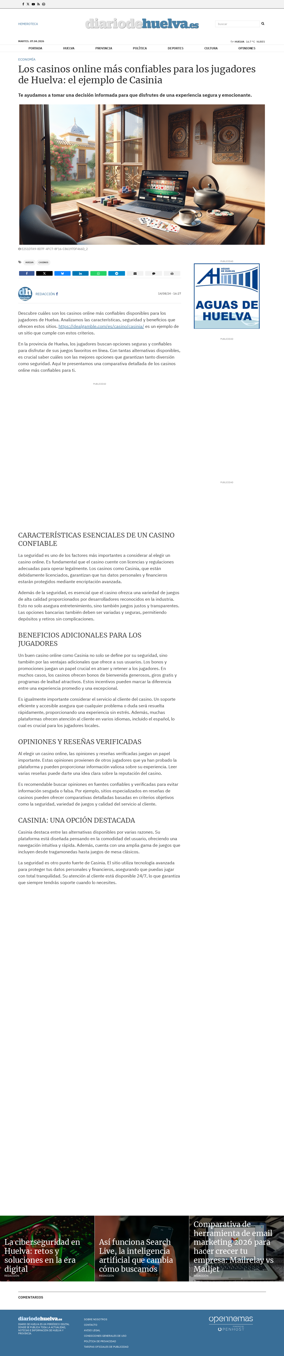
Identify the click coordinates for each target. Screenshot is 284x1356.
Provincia (103, 48)
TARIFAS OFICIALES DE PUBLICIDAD (106, 1346)
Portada (35, 48)
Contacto (90, 1324)
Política (140, 48)
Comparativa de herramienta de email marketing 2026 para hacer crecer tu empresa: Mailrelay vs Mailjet (233, 1247)
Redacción (45, 294)
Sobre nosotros (95, 1319)
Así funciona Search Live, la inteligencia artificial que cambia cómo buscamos (136, 1256)
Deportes (176, 48)
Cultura (211, 48)
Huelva (69, 48)
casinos (43, 262)
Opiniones (246, 48)
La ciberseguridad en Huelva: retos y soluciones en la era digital (42, 1256)
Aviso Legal (92, 1330)
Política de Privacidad (100, 1341)
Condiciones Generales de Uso (105, 1335)
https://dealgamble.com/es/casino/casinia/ (101, 326)
